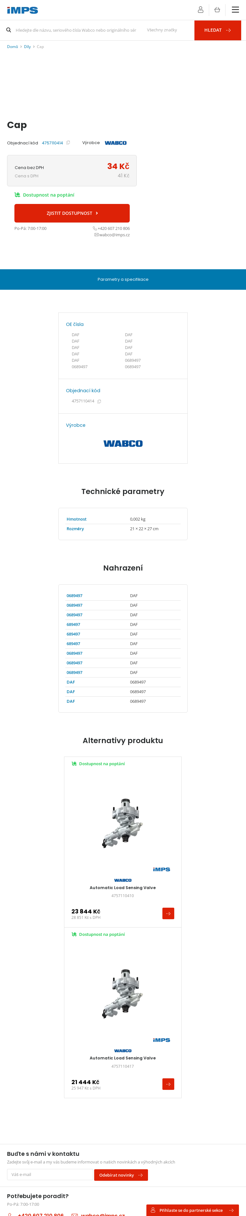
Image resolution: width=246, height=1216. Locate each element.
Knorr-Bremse (183, 1068)
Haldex (177, 1076)
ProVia (176, 1059)
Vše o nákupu (26, 1050)
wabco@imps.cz (103, 997)
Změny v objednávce (111, 1059)
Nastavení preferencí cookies (117, 1204)
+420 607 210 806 (41, 997)
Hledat (220, 30)
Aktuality (21, 1059)
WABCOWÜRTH (185, 1050)
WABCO (177, 1041)
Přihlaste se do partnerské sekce (192, 1210)
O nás (18, 1068)
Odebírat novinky (123, 957)
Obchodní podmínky (111, 1041)
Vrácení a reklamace (110, 1068)
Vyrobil (68, 1204)
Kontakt (20, 1076)
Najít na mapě (20, 1154)
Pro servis (22, 1041)
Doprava (100, 1050)
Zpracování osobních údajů (117, 1076)
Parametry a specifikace (123, 278)
